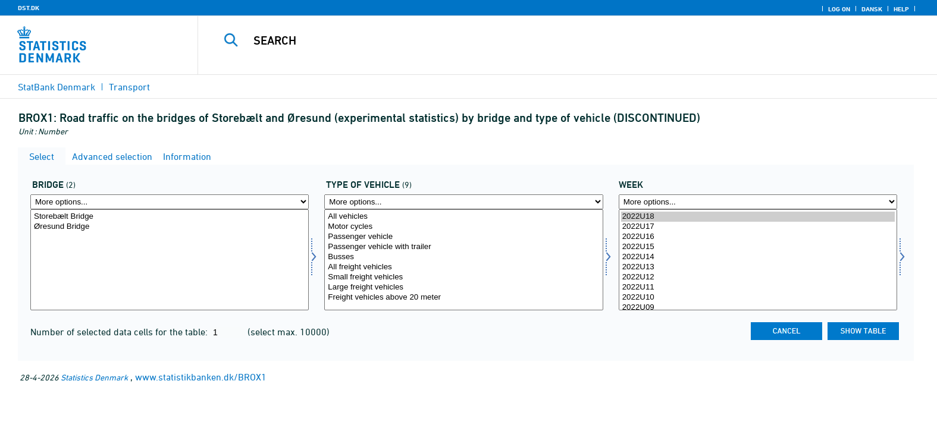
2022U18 (758, 217)
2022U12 (758, 277)
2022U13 (758, 267)
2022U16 (758, 237)
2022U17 (758, 227)
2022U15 (758, 247)
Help (901, 9)
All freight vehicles (463, 267)
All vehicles (463, 217)
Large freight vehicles (463, 287)
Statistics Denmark (94, 377)
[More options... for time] (758, 201)
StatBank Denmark (56, 86)
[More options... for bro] (169, 201)
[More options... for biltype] (463, 201)
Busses (463, 257)
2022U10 (758, 297)
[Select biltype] (463, 259)
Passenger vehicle (463, 237)
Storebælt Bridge (169, 217)
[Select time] (758, 259)
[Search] (540, 40)
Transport (129, 86)
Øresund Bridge (169, 227)
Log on (839, 9)
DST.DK (28, 8)
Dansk (871, 9)
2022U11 (758, 287)
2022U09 (758, 308)
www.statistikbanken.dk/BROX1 (201, 377)
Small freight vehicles (463, 277)
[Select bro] (169, 259)
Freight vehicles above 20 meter (463, 297)
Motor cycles (463, 227)
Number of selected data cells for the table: (120, 331)
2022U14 (758, 257)
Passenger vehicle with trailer (463, 247)
